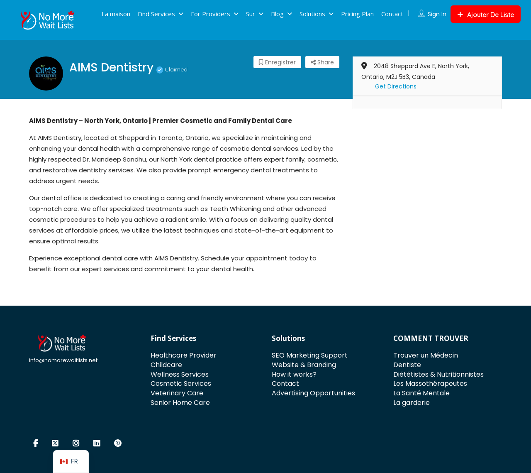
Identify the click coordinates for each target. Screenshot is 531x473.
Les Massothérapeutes (430, 383)
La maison (116, 14)
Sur (250, 14)
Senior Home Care (180, 402)
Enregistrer (277, 62)
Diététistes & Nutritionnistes (438, 374)
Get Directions (396, 86)
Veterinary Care (177, 393)
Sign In (437, 14)
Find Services (156, 14)
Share (322, 62)
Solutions (312, 14)
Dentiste (407, 365)
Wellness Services (180, 374)
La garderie (411, 402)
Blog (277, 14)
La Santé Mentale (421, 393)
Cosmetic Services (181, 383)
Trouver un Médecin (425, 355)
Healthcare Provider (184, 355)
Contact (392, 14)
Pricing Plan (357, 14)
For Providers (210, 14)
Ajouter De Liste (485, 15)
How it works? (294, 374)
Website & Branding (304, 365)
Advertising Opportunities (313, 393)
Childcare (166, 365)
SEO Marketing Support (310, 355)
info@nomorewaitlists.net (63, 360)
